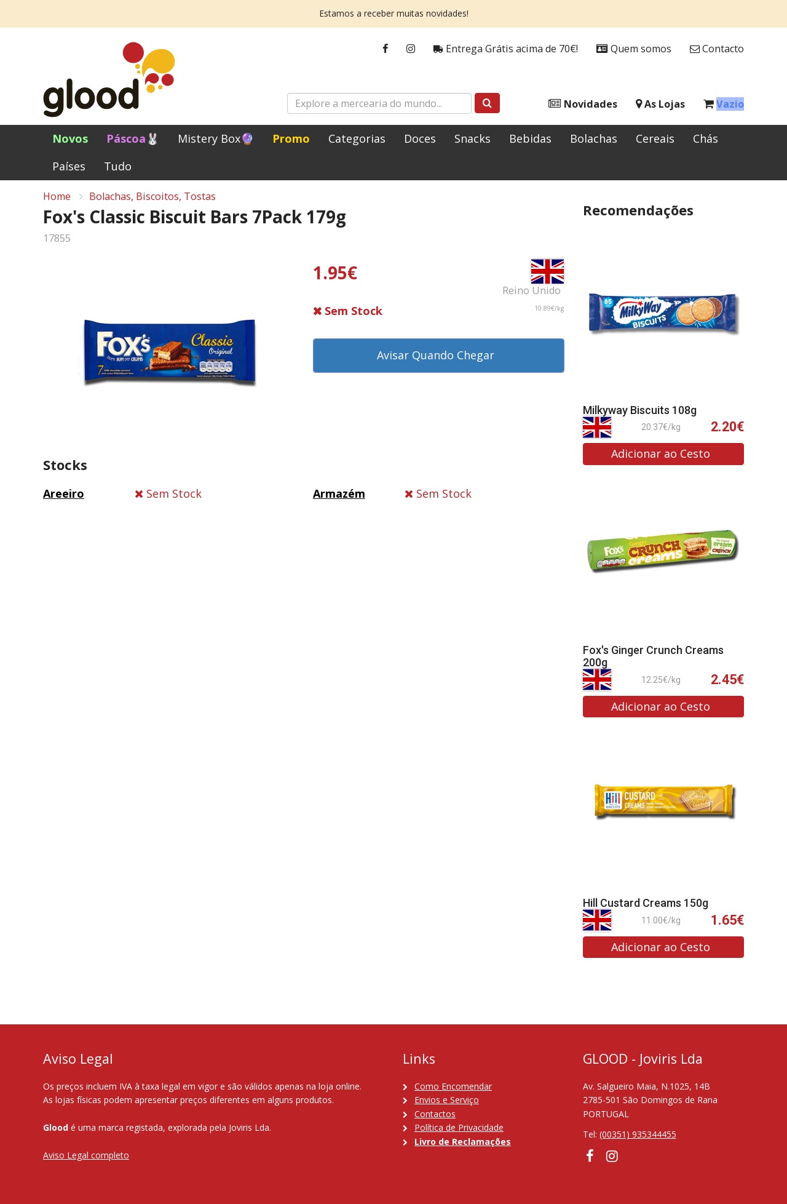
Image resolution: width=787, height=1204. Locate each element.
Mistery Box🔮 (216, 138)
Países (68, 166)
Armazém (339, 497)
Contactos (435, 1114)
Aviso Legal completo (86, 1155)
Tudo (118, 166)
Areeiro (63, 497)
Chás (705, 138)
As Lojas (660, 104)
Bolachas (593, 138)
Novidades (582, 104)
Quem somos (633, 49)
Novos (70, 138)
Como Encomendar (453, 1086)
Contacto (717, 49)
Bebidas (530, 138)
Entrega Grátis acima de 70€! (505, 49)
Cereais (655, 138)
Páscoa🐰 (132, 138)
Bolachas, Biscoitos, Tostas (152, 200)
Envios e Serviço (446, 1100)
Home (57, 200)
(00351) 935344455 (637, 1134)
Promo (291, 138)
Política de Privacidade (459, 1127)
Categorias (357, 138)
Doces (420, 138)
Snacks (472, 138)
